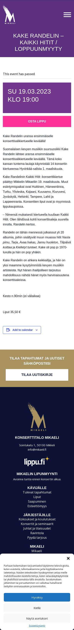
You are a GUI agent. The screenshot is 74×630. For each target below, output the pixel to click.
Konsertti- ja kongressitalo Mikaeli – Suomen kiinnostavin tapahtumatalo (15, 23)
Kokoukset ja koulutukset (37, 519)
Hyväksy (37, 597)
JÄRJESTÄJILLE (37, 515)
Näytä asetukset (37, 618)
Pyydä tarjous (37, 537)
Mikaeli (37, 546)
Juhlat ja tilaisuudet (37, 528)
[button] (68, 558)
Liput (37, 497)
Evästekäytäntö (37, 625)
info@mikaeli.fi (37, 449)
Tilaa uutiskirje (37, 375)
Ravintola (37, 533)
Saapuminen (37, 501)
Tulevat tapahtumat (37, 492)
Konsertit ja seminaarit (37, 524)
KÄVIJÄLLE (37, 488)
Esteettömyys (37, 506)
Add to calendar (23, 329)
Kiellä (37, 608)
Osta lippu (37, 121)
